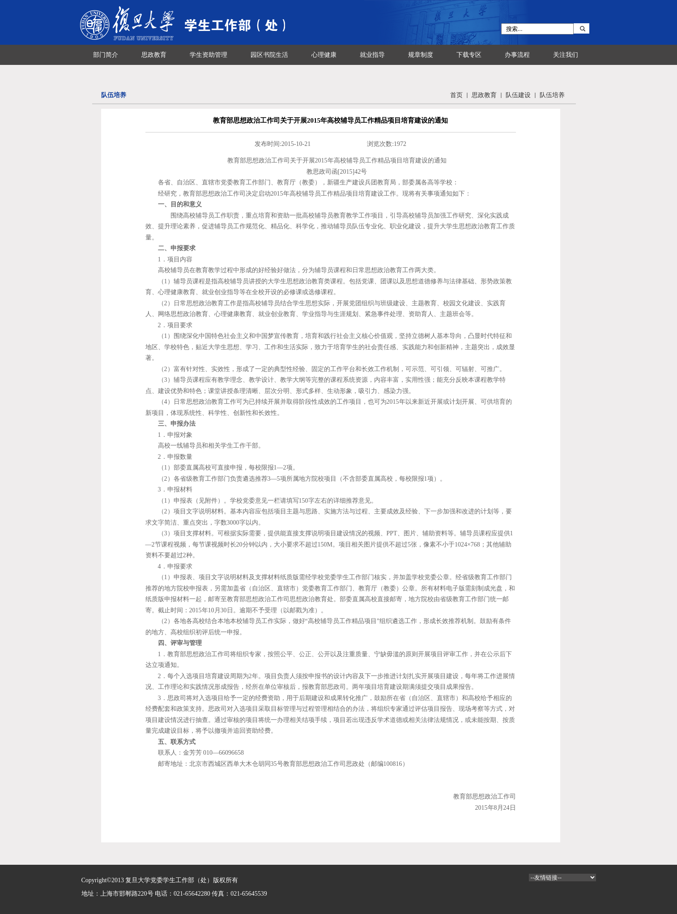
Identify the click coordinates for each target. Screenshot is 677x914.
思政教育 (484, 95)
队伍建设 (518, 95)
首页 (456, 95)
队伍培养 (552, 95)
